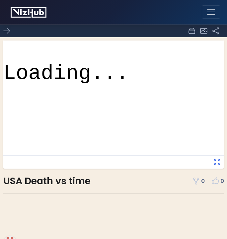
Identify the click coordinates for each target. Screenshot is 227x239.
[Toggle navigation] (211, 12)
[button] (204, 31)
